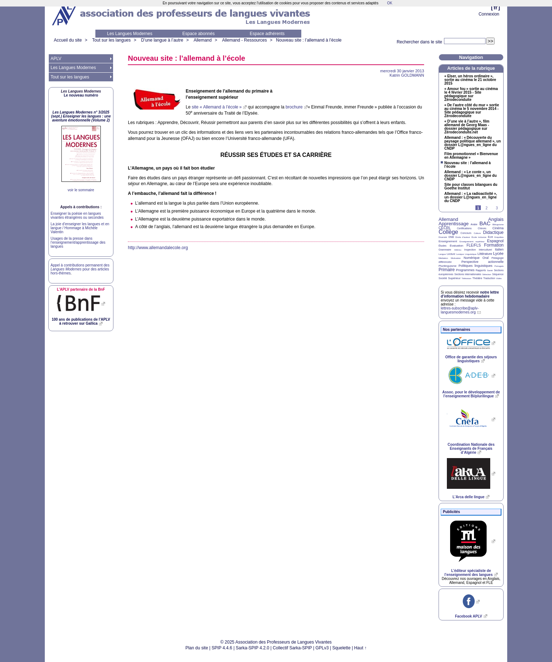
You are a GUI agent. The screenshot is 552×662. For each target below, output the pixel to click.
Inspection (470, 249)
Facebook (468, 616)
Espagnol (495, 241)
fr (495, 7)
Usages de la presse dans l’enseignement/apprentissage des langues (78, 242)
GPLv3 (322, 647)
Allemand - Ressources (244, 40)
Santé (490, 270)
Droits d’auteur (463, 237)
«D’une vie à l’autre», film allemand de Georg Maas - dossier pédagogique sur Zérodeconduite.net (467, 127)
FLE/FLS (473, 245)
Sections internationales (467, 274)
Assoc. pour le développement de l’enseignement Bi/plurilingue (471, 394)
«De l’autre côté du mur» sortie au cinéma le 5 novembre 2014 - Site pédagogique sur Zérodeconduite (471, 110)
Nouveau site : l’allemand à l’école (308, 40)
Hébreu (457, 250)
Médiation (443, 258)
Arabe (474, 224)
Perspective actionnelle (482, 262)
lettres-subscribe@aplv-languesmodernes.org (460, 310)
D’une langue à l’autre (162, 40)
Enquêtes (499, 237)
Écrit (490, 237)
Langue (442, 254)
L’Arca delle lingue (468, 497)
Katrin (406, 75)
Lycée (498, 253)
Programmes (465, 270)
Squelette (341, 647)
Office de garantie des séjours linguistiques (471, 359)
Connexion (489, 14)
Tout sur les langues (111, 40)
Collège (448, 232)
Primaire (447, 269)
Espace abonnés (198, 33)
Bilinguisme (498, 224)
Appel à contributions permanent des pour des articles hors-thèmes (80, 269)
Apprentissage (454, 223)
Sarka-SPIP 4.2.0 (252, 647)
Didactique (493, 232)
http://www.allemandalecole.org (158, 247)
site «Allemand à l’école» (217, 107)
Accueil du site (68, 40)
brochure (293, 107)
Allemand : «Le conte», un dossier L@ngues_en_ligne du (470, 175)
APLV (56, 58)
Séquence (498, 274)
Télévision (466, 278)
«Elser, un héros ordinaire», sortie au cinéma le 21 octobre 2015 (470, 79)
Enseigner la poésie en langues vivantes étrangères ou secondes (77, 215)
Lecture (451, 254)
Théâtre (477, 278)
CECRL (445, 228)
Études (443, 245)
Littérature (485, 254)
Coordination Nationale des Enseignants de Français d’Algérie (471, 448)
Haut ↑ (360, 647)
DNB (451, 237)
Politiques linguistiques (475, 266)
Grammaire (445, 249)
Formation (494, 245)
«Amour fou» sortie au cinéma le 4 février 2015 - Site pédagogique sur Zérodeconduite (471, 94)
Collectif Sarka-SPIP (292, 647)
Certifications (464, 228)
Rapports (481, 270)
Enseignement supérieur (472, 241)
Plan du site (196, 647)
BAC (485, 223)
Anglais (496, 219)
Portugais (499, 266)
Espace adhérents (267, 33)
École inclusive (478, 237)
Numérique (471, 258)
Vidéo (498, 278)
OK (389, 3)
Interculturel (485, 249)
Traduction (489, 278)
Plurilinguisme (448, 266)
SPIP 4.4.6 (222, 647)
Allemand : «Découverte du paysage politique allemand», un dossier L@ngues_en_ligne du (472, 143)
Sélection (486, 274)
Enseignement (448, 241)
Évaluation (456, 245)
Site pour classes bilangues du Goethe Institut (470, 186)
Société (443, 278)
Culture (477, 233)
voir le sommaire (81, 190)
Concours (466, 233)
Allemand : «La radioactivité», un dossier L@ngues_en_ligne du (470, 197)
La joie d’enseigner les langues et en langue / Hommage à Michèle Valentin (80, 228)
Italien (499, 249)
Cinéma (498, 228)
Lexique (460, 254)
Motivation (456, 258)
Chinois (482, 228)
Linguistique (470, 254)
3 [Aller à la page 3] (497, 208)
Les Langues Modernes (129, 33)
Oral (486, 258)
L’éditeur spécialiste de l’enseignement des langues (468, 573)
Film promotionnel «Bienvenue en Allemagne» (471, 155)
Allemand (203, 40)
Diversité (443, 237)
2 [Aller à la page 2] (487, 208)
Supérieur (454, 278)
